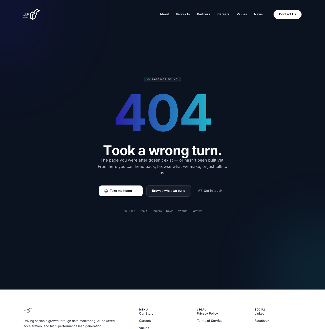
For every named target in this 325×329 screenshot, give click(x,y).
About (164, 14)
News (258, 14)
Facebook (262, 321)
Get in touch (210, 191)
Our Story (146, 313)
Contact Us (287, 14)
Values (242, 14)
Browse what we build (168, 191)
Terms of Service (210, 321)
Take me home (120, 191)
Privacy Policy (207, 313)
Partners (203, 14)
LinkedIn (261, 313)
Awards (182, 211)
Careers (223, 14)
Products (183, 14)
